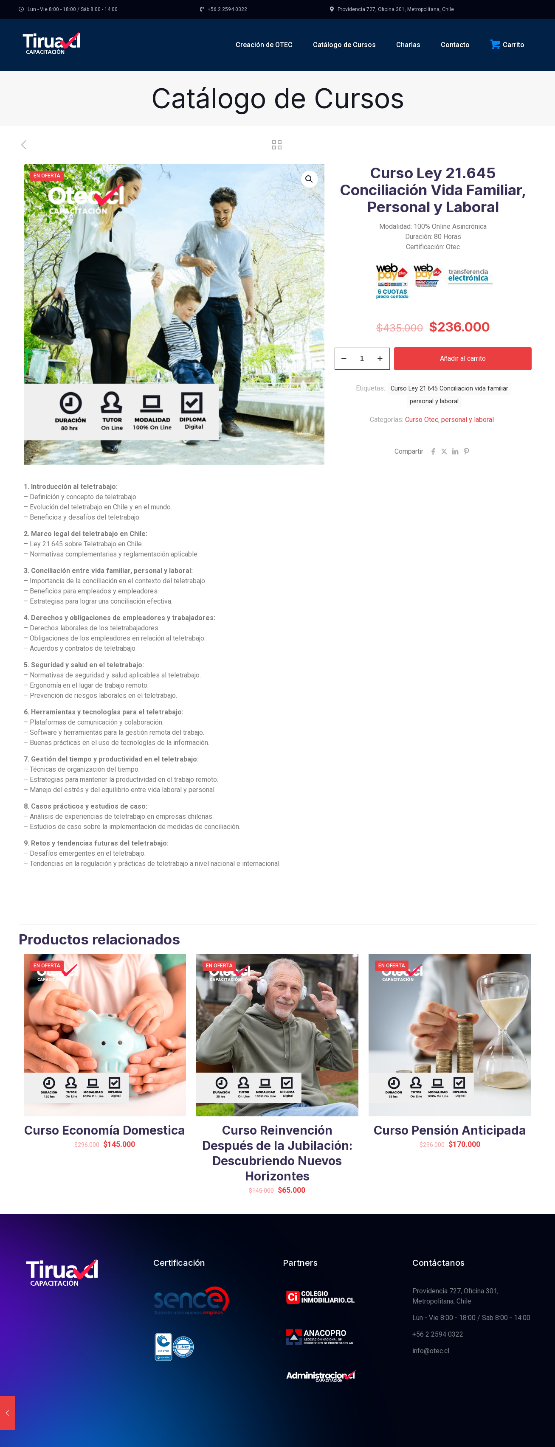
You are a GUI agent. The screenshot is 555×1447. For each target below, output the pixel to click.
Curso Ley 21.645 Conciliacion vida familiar (449, 388)
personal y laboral (467, 420)
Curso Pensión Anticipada (450, 1130)
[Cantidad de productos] (362, 359)
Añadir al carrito (463, 358)
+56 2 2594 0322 (437, 1334)
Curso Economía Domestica (104, 1130)
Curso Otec (421, 420)
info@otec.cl (430, 1351)
